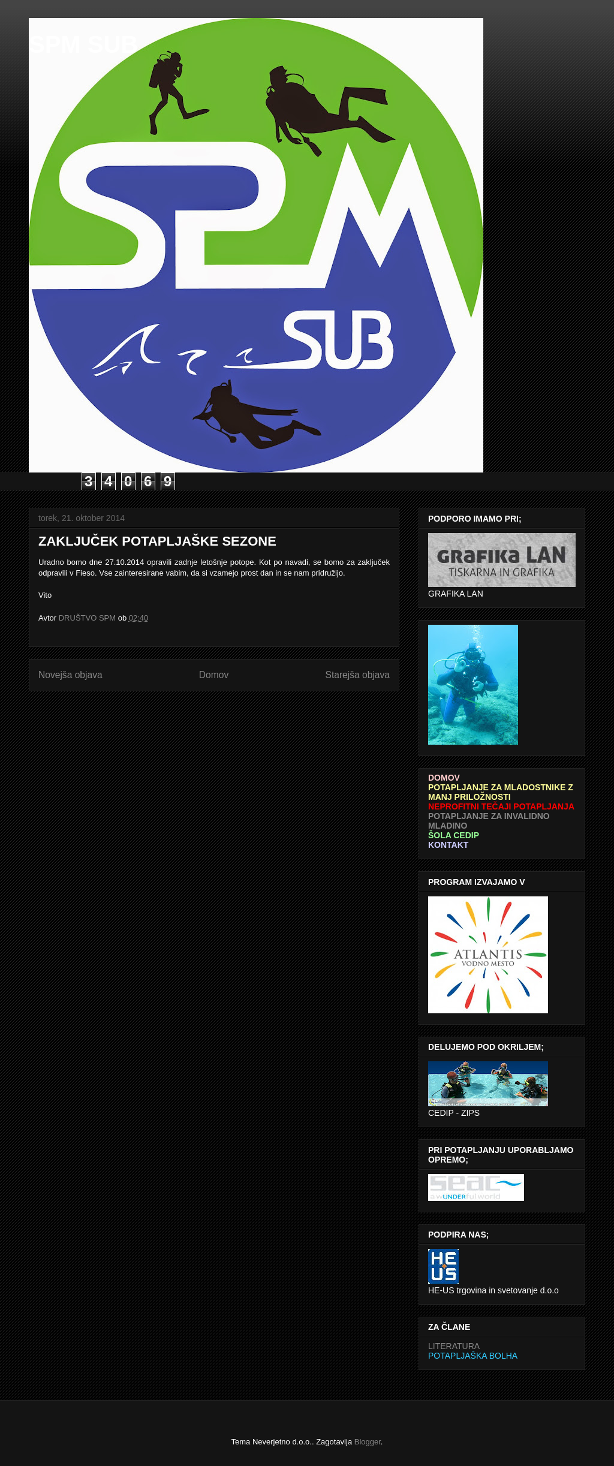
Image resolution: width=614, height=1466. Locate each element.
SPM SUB (83, 44)
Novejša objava (70, 675)
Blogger (367, 1441)
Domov (213, 675)
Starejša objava (358, 675)
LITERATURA (454, 1346)
